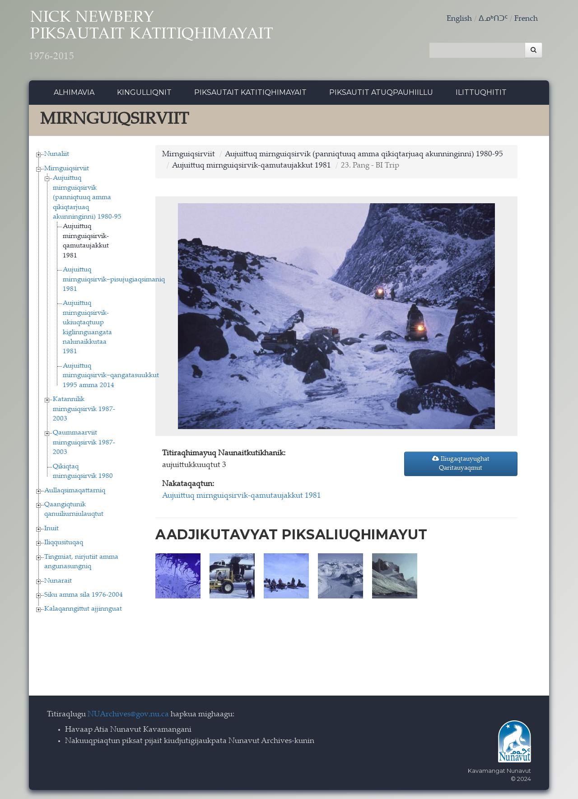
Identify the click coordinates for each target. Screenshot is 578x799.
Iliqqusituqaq (63, 542)
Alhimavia (74, 92)
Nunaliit (56, 154)
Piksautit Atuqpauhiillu (381, 92)
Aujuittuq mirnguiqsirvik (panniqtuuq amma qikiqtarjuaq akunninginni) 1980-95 (87, 197)
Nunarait (58, 581)
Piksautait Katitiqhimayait (250, 92)
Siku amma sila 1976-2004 (83, 595)
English (459, 19)
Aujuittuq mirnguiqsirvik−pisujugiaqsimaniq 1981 (114, 279)
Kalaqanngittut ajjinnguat (83, 609)
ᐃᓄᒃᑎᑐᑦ (493, 19)
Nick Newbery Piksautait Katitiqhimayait (151, 36)
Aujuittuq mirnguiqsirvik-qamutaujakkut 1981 (251, 166)
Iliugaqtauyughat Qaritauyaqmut (460, 463)
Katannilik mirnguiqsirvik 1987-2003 (84, 409)
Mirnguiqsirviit (66, 168)
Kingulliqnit (144, 92)
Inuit (51, 528)
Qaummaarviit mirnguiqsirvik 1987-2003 (84, 443)
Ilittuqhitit (481, 92)
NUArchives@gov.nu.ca (128, 715)
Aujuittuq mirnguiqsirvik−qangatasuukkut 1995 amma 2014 (111, 376)
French (526, 19)
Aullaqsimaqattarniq (74, 490)
